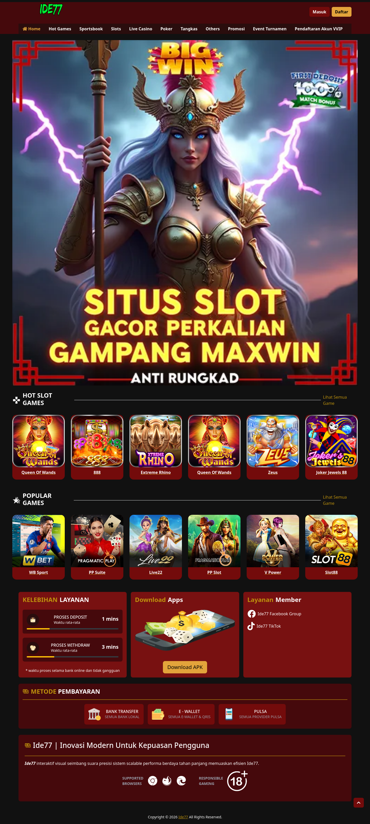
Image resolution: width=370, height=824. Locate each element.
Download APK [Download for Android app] (185, 667)
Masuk (319, 12)
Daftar (341, 12)
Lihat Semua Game (335, 400)
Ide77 (183, 816)
